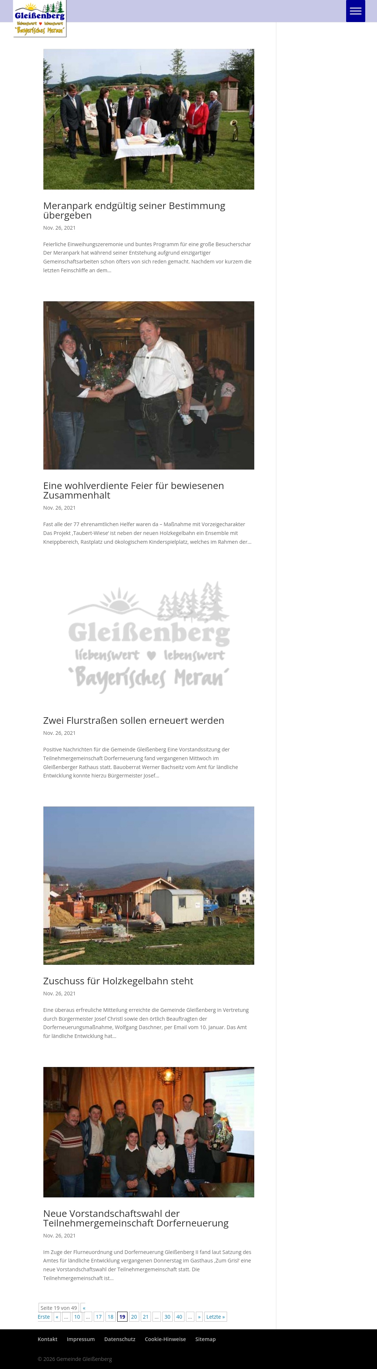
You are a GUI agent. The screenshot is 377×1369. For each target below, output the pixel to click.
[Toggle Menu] (356, 10)
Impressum (81, 1339)
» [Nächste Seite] (199, 1316)
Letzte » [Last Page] (216, 1316)
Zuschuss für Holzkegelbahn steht (118, 980)
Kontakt (48, 1339)
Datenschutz (120, 1339)
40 (179, 1316)
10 (77, 1316)
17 (99, 1316)
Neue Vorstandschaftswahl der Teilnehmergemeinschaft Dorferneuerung (136, 1218)
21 (146, 1316)
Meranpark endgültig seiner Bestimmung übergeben (134, 210)
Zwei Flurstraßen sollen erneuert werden (134, 720)
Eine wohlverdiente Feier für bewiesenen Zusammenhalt (133, 490)
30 (167, 1316)
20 (134, 1316)
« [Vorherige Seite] (57, 1316)
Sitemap (205, 1339)
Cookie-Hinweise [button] (165, 1339)
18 (111, 1316)
